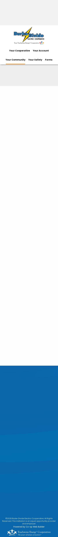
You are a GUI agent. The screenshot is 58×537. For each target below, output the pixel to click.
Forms (48, 59)
